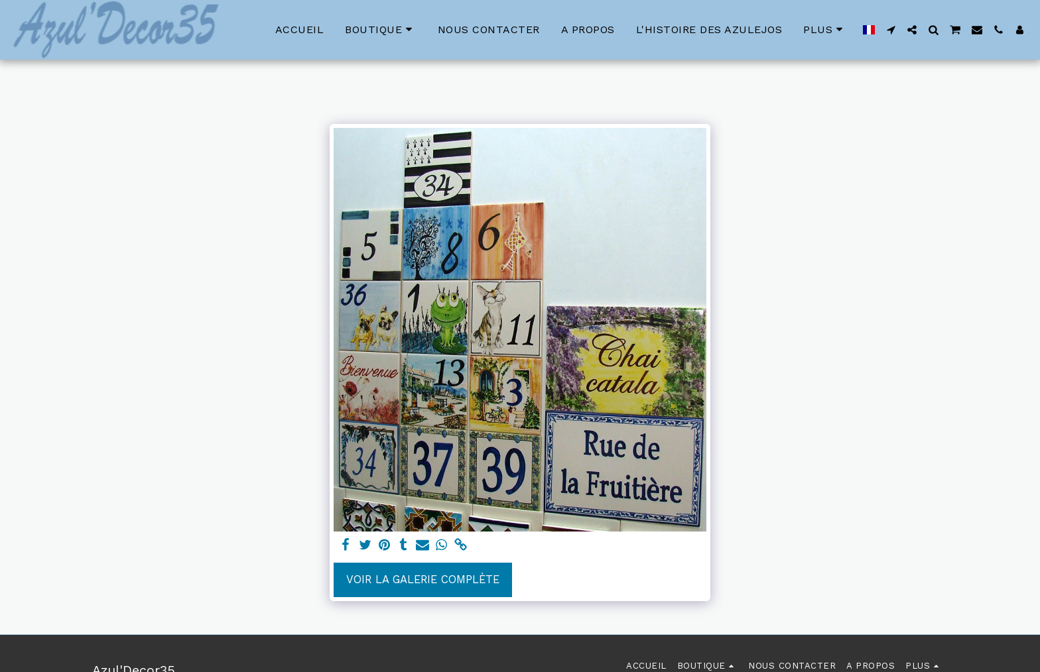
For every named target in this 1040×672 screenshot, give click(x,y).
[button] (891, 30)
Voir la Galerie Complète (422, 579)
